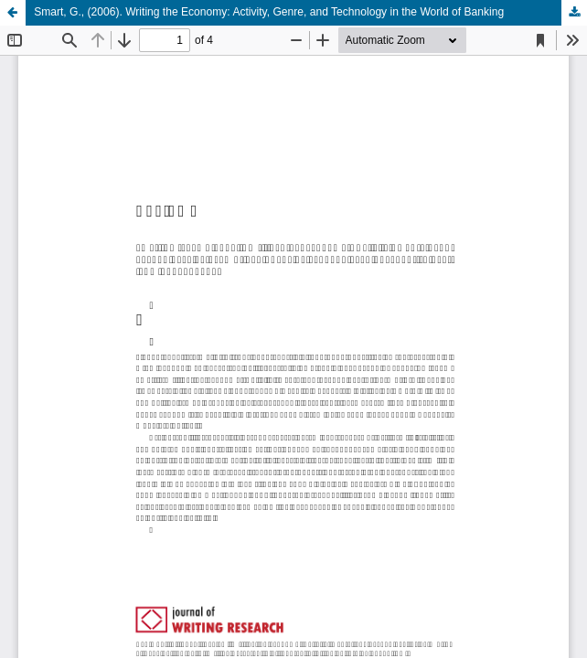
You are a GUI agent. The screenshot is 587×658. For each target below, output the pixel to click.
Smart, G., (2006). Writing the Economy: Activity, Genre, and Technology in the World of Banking (269, 11)
